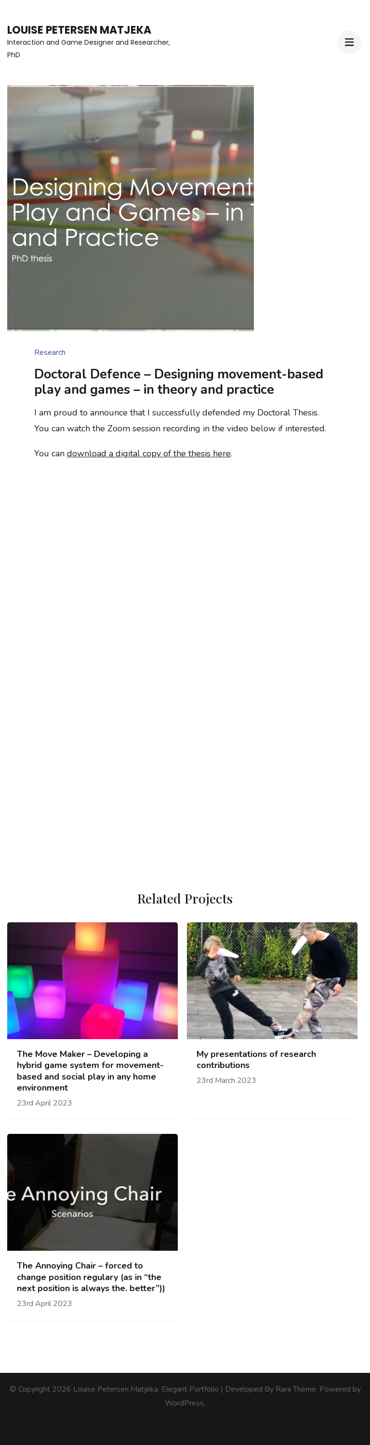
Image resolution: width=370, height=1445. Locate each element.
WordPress (184, 1403)
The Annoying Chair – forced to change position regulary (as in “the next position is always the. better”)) (91, 1277)
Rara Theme (296, 1389)
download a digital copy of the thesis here (149, 453)
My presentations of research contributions (256, 1060)
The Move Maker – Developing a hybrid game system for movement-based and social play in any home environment (90, 1071)
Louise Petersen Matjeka (79, 30)
